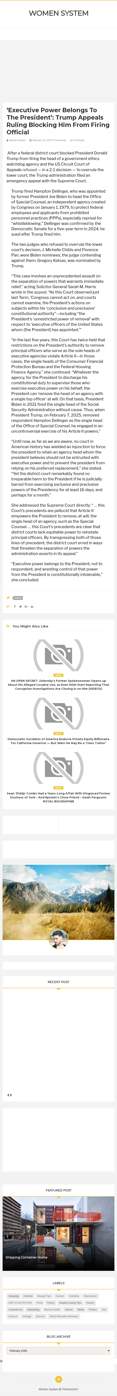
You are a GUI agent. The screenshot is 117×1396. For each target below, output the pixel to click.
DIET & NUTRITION (20, 1302)
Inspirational (16, 1309)
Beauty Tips (44, 1296)
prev (8, 1095)
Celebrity (74, 1296)
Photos (93, 1309)
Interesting (33, 1309)
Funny (50, 1302)
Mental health (52, 1309)
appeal (40, 292)
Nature (69, 1309)
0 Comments (59, 140)
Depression (90, 1296)
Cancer (60, 1296)
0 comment (77, 140)
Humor (90, 1302)
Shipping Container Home (26, 1257)
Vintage (27, 1316)
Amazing (14, 1296)
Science (13, 1316)
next (11, 1095)
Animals (27, 1296)
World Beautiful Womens (64, 1316)
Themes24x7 (70, 1389)
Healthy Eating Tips (70, 1302)
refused (30, 169)
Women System (58, 13)
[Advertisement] (59, 72)
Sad (104, 1309)
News (18, 598)
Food (39, 1302)
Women (40, 1316)
